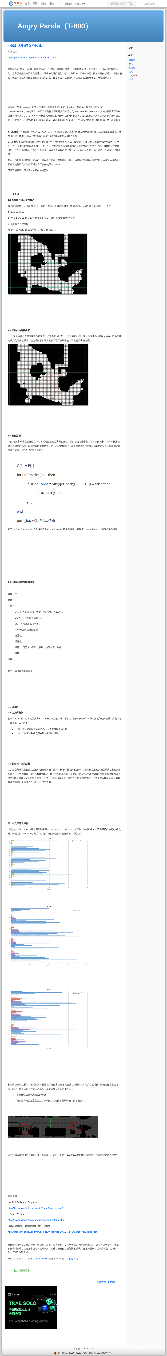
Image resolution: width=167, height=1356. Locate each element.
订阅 (131, 75)
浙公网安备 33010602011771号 (70, 1353)
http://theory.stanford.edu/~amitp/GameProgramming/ (35, 1208)
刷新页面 (101, 1282)
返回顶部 (112, 1282)
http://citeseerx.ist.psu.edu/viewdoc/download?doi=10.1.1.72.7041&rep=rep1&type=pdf (52, 1232)
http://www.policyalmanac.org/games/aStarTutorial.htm (36, 1220)
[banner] (14, 3)
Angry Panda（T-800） (54, 26)
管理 (131, 79)
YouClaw (80, 3)
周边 (35, 3)
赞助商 (68, 3)
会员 (27, 3)
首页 (131, 64)
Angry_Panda (40, 1259)
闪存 (59, 3)
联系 (131, 72)
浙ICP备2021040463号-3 (100, 1353)
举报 (76, 1259)
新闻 (43, 3)
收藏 (71, 1259)
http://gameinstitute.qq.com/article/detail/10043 (32, 57)
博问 (51, 3)
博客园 (132, 60)
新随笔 (132, 68)
